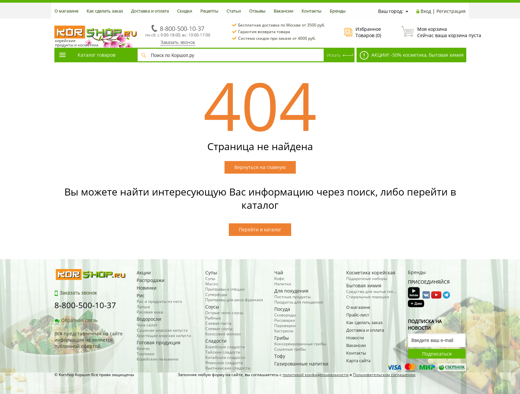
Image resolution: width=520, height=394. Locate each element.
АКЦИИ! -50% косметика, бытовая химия (412, 55)
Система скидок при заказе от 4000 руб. (277, 38)
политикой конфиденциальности (316, 374)
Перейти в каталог (260, 229)
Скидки (184, 11)
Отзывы (257, 11)
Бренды (338, 11)
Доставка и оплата (150, 11)
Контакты (311, 11)
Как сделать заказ (105, 11)
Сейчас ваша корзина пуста (434, 32)
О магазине (66, 11)
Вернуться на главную (260, 167)
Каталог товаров (86, 55)
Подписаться (437, 354)
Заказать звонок (178, 42)
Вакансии (283, 11)
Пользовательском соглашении (384, 374)
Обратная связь (76, 320)
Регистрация (451, 11)
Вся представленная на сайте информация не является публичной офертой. (88, 339)
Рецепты (209, 11)
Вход (426, 11)
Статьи (234, 11)
